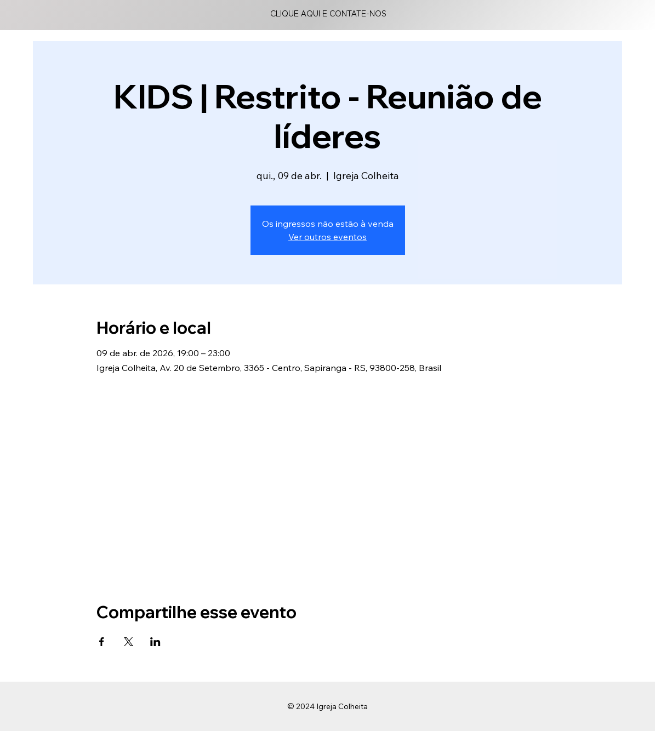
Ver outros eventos (327, 236)
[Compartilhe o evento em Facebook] (101, 641)
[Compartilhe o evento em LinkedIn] (155, 641)
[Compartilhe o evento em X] (128, 641)
